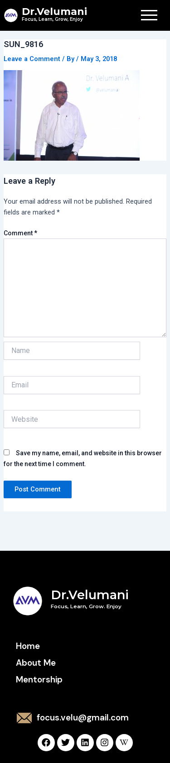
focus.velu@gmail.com (83, 717)
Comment (20, 233)
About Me (36, 662)
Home (28, 646)
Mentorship (39, 679)
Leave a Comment (32, 59)
